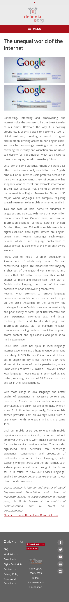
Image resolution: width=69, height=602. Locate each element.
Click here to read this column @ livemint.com (31, 515)
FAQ (6, 549)
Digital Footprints (13, 564)
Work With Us (11, 554)
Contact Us (10, 569)
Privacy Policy (11, 574)
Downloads (10, 559)
